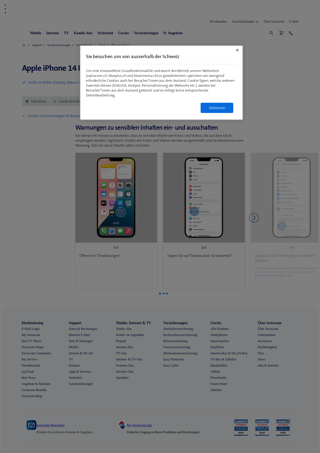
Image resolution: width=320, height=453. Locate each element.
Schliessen (217, 107)
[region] (161, 82)
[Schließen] (237, 50)
